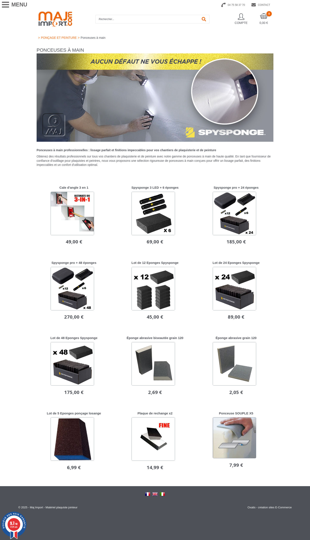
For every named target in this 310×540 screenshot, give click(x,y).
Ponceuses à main (93, 37)
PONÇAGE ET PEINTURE (59, 37)
